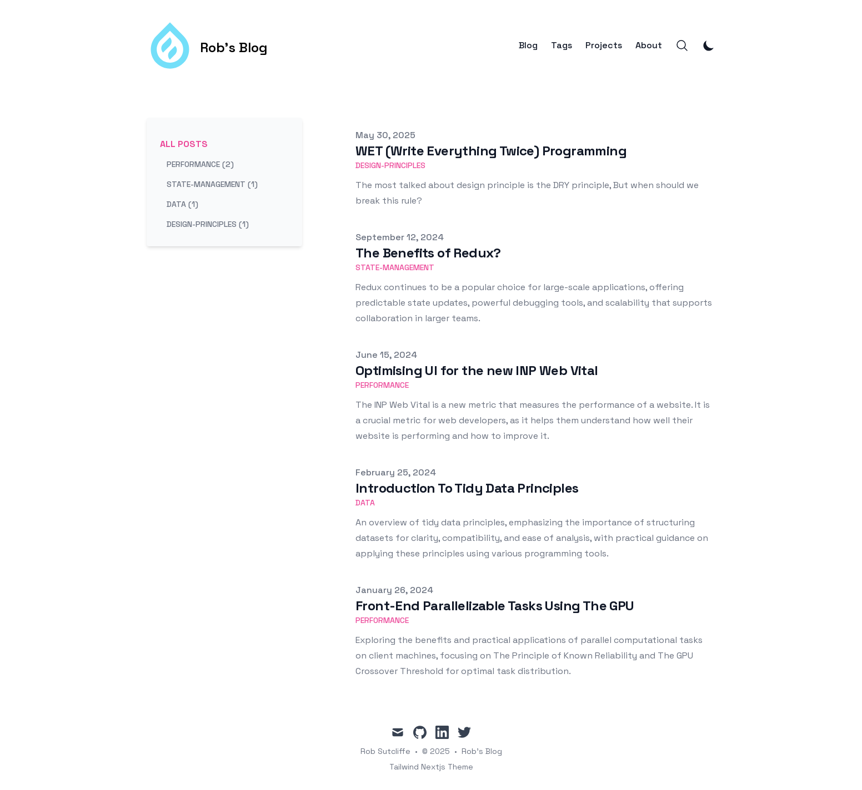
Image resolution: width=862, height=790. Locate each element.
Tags (561, 45)
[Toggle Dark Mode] (708, 45)
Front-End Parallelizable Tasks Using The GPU (494, 605)
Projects (603, 45)
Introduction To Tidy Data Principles (466, 488)
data (365, 503)
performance (382, 385)
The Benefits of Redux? (428, 252)
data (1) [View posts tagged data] (182, 204)
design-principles (390, 165)
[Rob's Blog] (207, 45)
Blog (528, 45)
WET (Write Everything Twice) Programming (491, 150)
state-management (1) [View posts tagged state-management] (212, 184)
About (648, 45)
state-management (394, 267)
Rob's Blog (482, 751)
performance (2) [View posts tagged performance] (200, 164)
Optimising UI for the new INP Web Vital (476, 370)
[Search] (682, 45)
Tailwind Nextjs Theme (431, 767)
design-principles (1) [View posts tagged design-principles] (208, 224)
